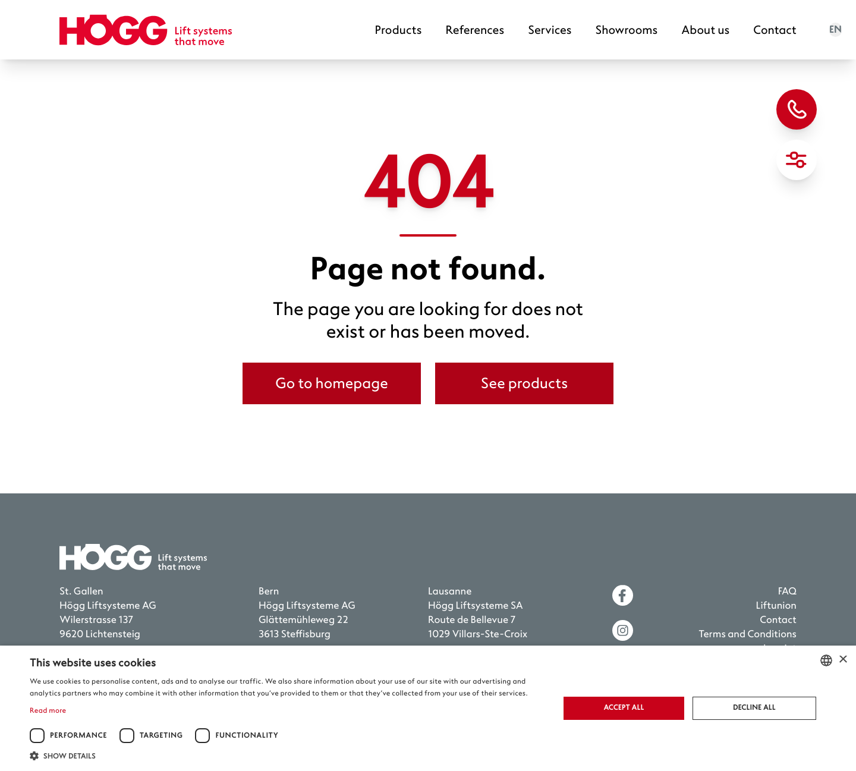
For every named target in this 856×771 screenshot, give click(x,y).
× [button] (842, 660)
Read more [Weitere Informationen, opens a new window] (48, 710)
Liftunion (776, 606)
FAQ (787, 592)
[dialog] (428, 708)
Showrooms (627, 30)
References (474, 30)
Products (398, 30)
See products (524, 383)
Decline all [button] (754, 707)
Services (549, 30)
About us (705, 30)
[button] (287, 756)
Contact (775, 30)
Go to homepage (331, 383)
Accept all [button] (623, 707)
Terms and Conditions (747, 634)
